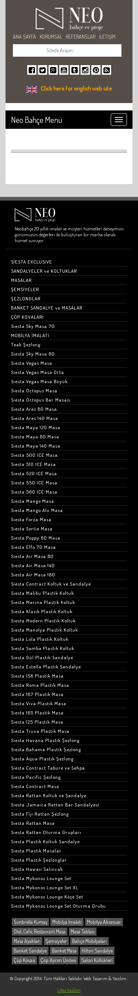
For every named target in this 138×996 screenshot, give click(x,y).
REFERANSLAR (80, 36)
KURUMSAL (51, 36)
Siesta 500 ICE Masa (34, 455)
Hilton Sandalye (97, 950)
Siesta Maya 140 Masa (35, 446)
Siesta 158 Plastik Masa (37, 676)
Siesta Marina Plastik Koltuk (43, 602)
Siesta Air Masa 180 (33, 575)
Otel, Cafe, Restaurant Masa (40, 931)
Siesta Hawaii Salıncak (37, 869)
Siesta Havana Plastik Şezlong (45, 740)
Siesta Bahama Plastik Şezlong (46, 749)
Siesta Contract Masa (35, 786)
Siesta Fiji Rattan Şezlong (40, 814)
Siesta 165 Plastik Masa (37, 713)
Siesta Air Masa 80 (32, 556)
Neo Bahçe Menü (36, 119)
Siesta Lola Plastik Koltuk (39, 639)
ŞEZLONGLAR (25, 298)
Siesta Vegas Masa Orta (37, 372)
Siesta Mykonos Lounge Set (41, 878)
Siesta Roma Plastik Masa (40, 685)
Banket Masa (64, 950)
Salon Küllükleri (97, 960)
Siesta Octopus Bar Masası (41, 400)
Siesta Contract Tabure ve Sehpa (48, 768)
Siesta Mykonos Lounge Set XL (44, 887)
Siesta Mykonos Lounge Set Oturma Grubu (58, 906)
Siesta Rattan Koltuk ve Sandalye (48, 795)
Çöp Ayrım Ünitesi (58, 960)
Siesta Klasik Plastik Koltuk (41, 611)
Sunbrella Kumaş (30, 922)
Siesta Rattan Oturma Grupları (46, 832)
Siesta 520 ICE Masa (34, 473)
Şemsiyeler (56, 941)
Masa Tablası (83, 931)
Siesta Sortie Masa (32, 528)
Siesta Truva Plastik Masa (40, 731)
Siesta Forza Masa (31, 519)
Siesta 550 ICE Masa (34, 482)
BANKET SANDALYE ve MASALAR (46, 308)
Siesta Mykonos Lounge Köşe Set (47, 897)
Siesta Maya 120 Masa (35, 427)
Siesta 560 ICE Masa (34, 492)
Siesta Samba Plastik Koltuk (42, 648)
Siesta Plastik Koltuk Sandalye (45, 841)
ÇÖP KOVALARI (27, 317)
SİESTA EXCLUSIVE (31, 262)
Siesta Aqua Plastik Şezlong (42, 759)
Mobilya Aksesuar (104, 922)
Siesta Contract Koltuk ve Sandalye (51, 584)
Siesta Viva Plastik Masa (38, 703)
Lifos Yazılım (69, 990)
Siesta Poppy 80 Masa (35, 538)
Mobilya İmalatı (67, 922)
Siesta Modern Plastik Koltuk (43, 621)
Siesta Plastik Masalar (36, 851)
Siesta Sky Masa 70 (33, 326)
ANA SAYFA (24, 36)
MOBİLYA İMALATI (30, 335)
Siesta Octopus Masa (34, 390)
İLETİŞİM (107, 36)
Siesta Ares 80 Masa (34, 409)
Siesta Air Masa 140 (33, 565)
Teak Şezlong (25, 344)
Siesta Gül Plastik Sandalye (42, 657)
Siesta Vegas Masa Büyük (39, 381)
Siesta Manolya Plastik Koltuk (44, 630)
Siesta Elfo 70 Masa (33, 547)
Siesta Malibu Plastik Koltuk (42, 593)
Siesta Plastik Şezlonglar (39, 860)
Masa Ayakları (27, 941)
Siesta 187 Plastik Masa (37, 694)
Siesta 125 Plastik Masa (37, 722)
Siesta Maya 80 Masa (35, 436)
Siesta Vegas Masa (31, 363)
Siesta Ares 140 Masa (34, 418)
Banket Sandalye (30, 950)
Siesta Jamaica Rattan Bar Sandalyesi (55, 805)
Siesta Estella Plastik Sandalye (46, 667)
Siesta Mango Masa (32, 501)
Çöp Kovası (24, 960)
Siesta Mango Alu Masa (37, 510)
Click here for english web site (76, 88)
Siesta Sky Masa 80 (33, 354)
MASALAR (21, 280)
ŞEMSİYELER (25, 289)
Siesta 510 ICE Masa (33, 464)
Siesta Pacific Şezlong (36, 777)
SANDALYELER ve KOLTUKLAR (44, 271)
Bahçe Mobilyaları (89, 941)
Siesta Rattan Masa (33, 823)
